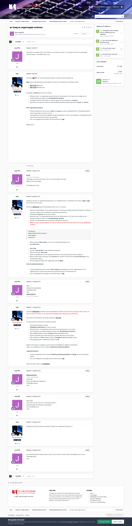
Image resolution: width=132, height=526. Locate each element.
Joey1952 (21, 32)
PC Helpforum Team (95, 500)
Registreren (116, 7)
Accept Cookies (104, 521)
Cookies (27, 515)
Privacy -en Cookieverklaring (97, 502)
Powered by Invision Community (115, 516)
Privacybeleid (11, 515)
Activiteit (50, 16)
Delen (75, 33)
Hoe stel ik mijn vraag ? (108, 48)
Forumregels (93, 495)
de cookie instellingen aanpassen (70, 522)
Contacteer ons (20, 515)
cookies (16, 522)
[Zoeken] (104, 16)
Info (22, 16)
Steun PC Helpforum (95, 498)
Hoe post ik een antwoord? (109, 54)
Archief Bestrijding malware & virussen (34, 34)
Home (13, 16)
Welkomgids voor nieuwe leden (98, 497)
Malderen (105, 81)
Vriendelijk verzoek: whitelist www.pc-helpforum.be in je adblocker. (109, 32)
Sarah (101, 36)
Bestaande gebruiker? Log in (102, 7)
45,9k (17, 95)
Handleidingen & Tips (35, 16)
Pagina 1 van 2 (31, 41)
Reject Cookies (117, 521)
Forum (92, 493)
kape (17, 73)
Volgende (18, 41)
